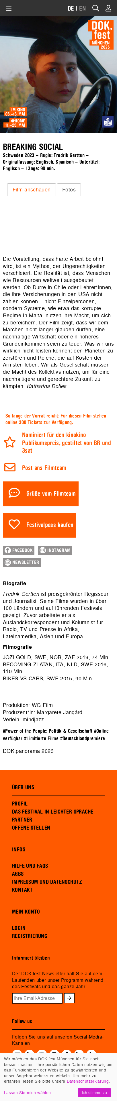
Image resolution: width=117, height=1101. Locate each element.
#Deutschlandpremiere (82, 738)
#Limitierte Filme (41, 738)
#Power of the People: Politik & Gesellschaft (47, 731)
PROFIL (20, 804)
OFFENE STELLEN (31, 828)
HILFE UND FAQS (30, 866)
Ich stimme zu (94, 1092)
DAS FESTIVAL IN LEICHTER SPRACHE (52, 812)
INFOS (18, 850)
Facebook (19, 550)
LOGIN (19, 928)
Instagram (55, 550)
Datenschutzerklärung (88, 1081)
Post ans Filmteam (44, 468)
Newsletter (22, 562)
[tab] (31, 189)
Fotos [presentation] (69, 189)
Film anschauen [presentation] (32, 189)
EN (82, 8)
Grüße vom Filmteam (51, 494)
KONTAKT (22, 890)
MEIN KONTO (26, 912)
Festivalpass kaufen (50, 525)
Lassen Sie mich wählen (27, 1092)
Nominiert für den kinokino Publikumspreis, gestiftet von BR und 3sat (66, 443)
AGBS (18, 874)
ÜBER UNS (23, 787)
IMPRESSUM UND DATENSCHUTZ (47, 882)
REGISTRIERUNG (29, 936)
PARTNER (22, 820)
